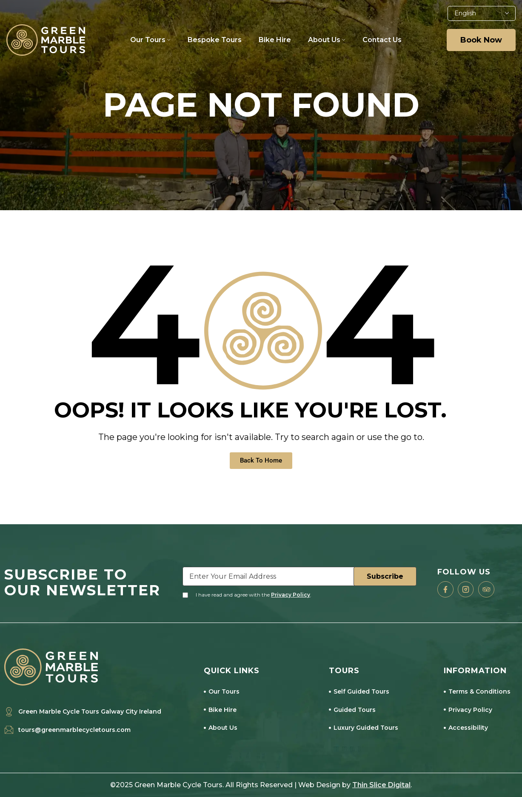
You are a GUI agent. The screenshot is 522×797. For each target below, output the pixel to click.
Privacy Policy (290, 594)
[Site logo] (45, 39)
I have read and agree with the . (253, 594)
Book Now (481, 40)
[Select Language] (482, 13)
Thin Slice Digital (381, 785)
